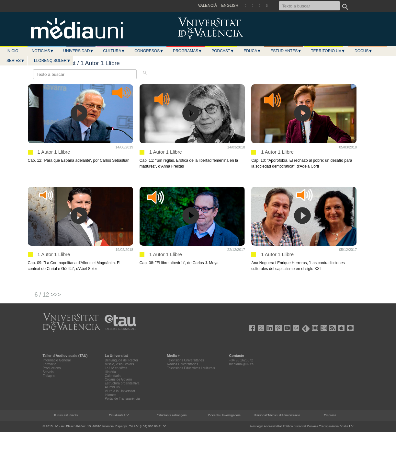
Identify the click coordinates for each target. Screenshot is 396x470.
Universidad (78, 51)
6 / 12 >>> (48, 294)
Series (15, 60)
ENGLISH (229, 5)
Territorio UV (328, 51)
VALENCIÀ (207, 5)
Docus (363, 51)
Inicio (12, 51)
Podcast (222, 51)
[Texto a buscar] (309, 5)
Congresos (149, 51)
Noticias (43, 51)
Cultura (114, 51)
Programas (187, 51)
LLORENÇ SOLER (52, 60)
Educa (252, 51)
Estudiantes (285, 51)
